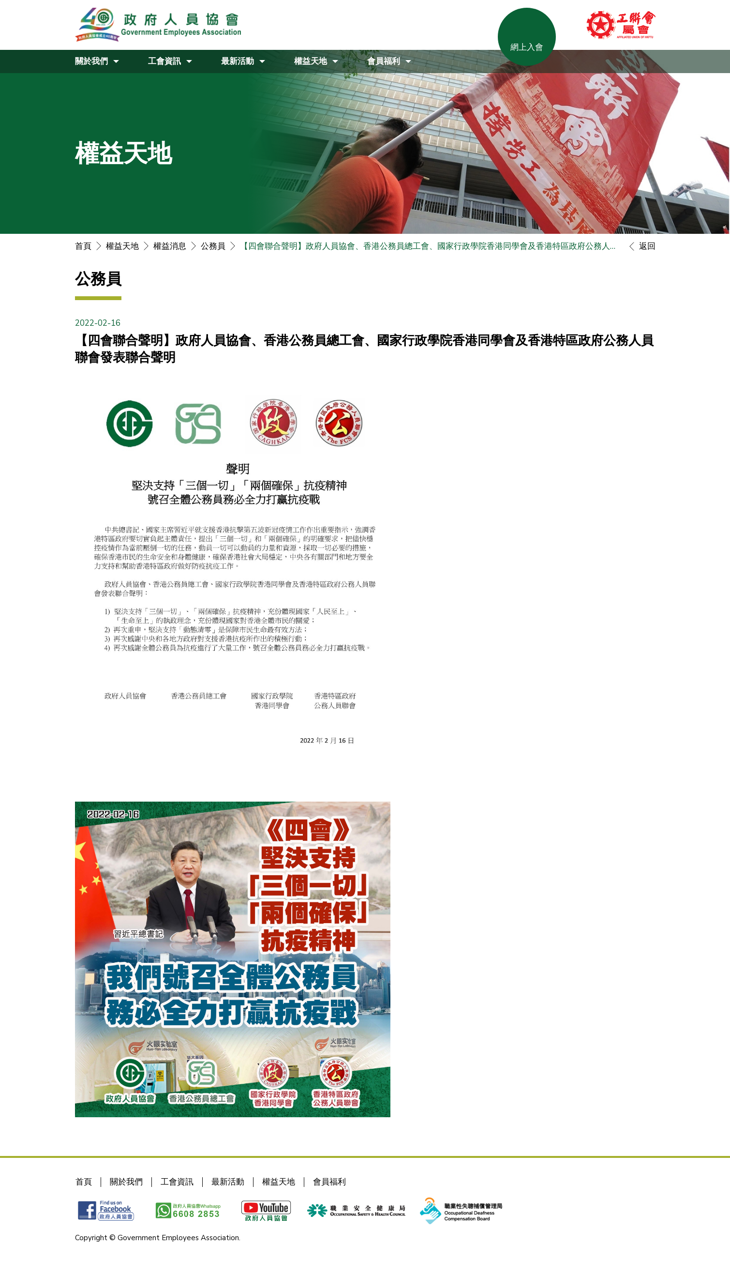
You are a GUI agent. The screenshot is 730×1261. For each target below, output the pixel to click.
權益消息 (169, 246)
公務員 (213, 246)
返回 (640, 246)
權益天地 (122, 246)
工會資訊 (177, 1182)
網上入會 (526, 47)
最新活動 (227, 1182)
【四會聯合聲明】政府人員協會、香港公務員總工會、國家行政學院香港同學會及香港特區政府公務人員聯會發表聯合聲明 (430, 246)
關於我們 (126, 1182)
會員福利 (329, 1182)
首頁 (83, 246)
